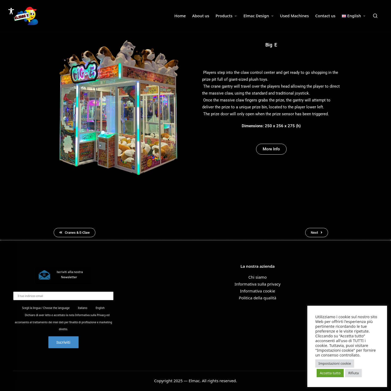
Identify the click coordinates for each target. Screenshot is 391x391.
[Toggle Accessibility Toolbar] (11, 11)
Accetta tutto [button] (330, 373)
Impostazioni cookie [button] (334, 363)
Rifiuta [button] (353, 373)
